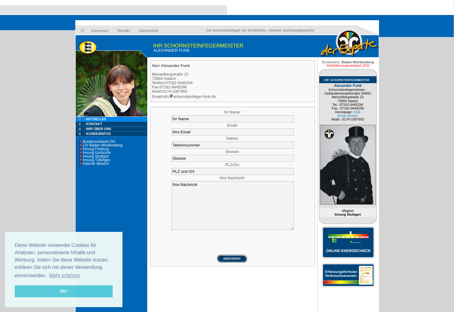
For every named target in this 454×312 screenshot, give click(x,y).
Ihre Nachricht (232, 205)
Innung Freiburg (96, 149)
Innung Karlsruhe (97, 152)
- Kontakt (93, 124)
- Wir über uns (97, 129)
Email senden (348, 115)
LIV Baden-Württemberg (102, 145)
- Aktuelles (94, 119)
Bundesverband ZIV (99, 141)
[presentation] (232, 242)
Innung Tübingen (97, 160)
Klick (356, 112)
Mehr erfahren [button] (64, 275)
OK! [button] (64, 291)
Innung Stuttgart (96, 156)
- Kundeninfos (97, 134)
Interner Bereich (96, 164)
